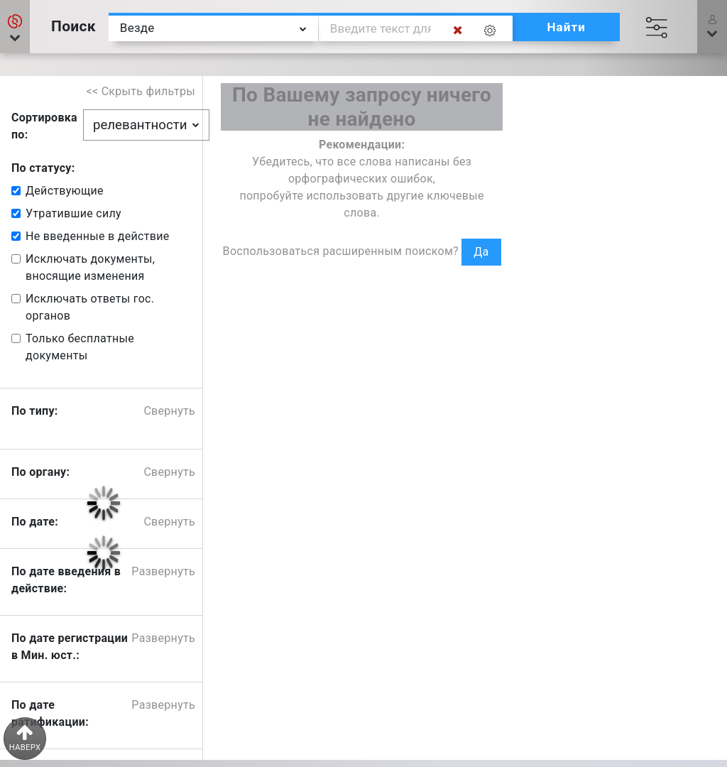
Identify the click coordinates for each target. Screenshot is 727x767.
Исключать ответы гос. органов (90, 307)
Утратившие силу (73, 213)
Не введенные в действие (97, 236)
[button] (15, 26)
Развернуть (163, 571)
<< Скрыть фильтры (141, 91)
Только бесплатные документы (80, 347)
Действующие (65, 190)
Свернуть (169, 411)
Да (481, 252)
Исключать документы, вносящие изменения (90, 267)
